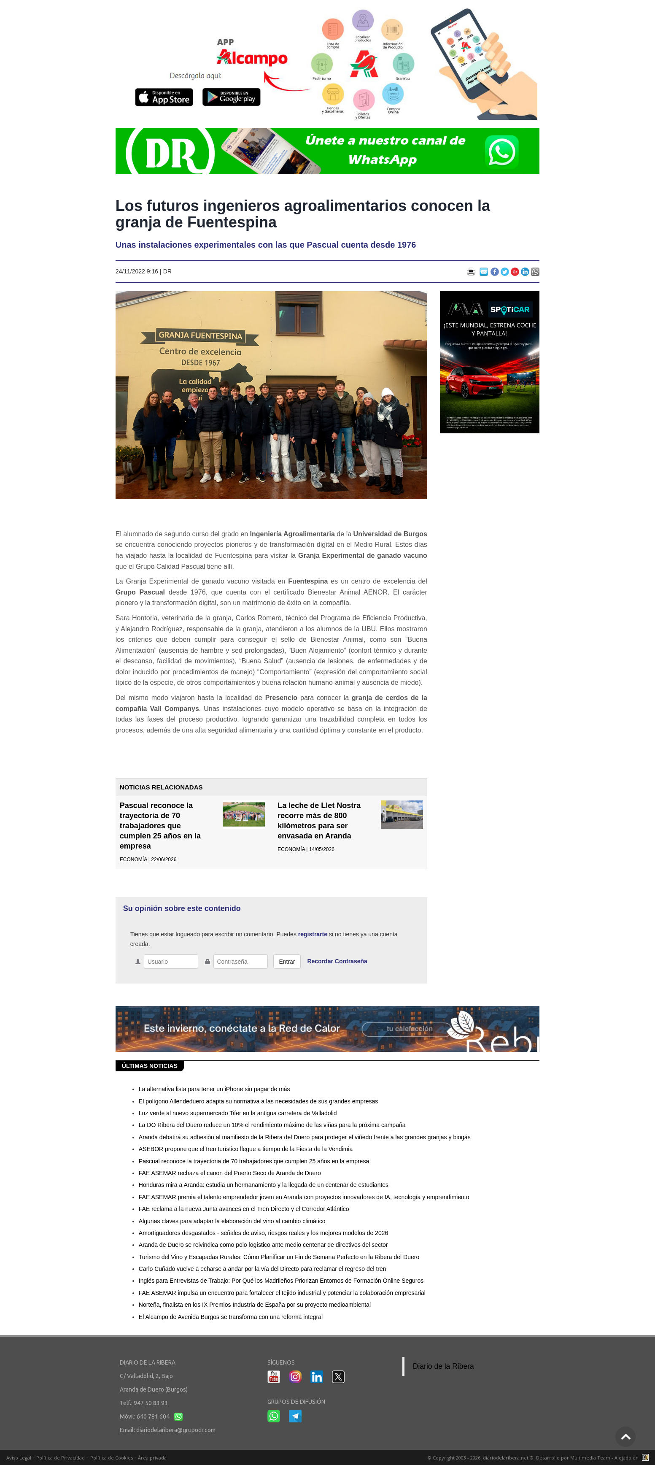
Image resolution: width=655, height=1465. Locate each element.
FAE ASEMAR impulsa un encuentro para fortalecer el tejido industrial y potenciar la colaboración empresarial (282, 1292)
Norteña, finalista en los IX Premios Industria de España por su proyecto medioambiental (255, 1304)
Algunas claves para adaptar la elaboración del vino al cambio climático (232, 1221)
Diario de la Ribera (443, 1366)
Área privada (152, 1457)
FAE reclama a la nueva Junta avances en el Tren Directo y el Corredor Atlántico (244, 1209)
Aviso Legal (18, 1457)
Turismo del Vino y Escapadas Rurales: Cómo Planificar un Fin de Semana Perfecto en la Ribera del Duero (279, 1257)
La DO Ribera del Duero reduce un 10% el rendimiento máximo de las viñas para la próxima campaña (272, 1125)
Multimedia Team (590, 1457)
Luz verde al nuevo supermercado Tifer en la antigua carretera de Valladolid (238, 1113)
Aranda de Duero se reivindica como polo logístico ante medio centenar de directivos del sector (263, 1244)
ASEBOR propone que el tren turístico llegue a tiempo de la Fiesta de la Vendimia (246, 1149)
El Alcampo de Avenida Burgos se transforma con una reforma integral (231, 1317)
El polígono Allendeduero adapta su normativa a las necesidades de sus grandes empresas (258, 1101)
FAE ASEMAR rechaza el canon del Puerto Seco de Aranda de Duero (230, 1173)
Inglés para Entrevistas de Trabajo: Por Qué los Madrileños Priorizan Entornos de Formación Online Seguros (281, 1280)
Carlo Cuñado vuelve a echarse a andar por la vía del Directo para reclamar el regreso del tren (262, 1268)
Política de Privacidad (60, 1457)
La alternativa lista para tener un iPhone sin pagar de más (214, 1089)
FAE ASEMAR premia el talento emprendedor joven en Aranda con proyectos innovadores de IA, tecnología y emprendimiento (304, 1197)
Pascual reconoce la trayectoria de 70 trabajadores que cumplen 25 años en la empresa (160, 825)
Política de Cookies (111, 1457)
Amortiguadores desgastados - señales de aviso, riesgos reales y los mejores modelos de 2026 (263, 1233)
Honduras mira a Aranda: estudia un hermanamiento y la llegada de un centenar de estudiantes (263, 1184)
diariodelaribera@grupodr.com (176, 1430)
